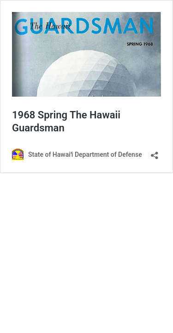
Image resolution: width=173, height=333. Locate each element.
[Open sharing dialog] (154, 152)
